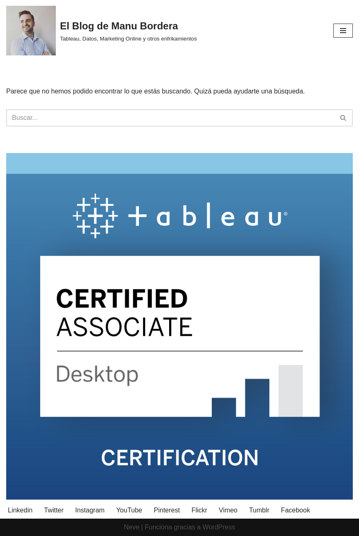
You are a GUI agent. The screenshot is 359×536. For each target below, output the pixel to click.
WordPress (219, 527)
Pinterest (167, 510)
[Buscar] (170, 118)
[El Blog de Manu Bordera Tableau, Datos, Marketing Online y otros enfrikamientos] (101, 30)
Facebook (295, 510)
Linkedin (20, 510)
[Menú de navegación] (343, 31)
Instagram (90, 510)
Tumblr (259, 510)
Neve (131, 527)
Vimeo (228, 510)
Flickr (199, 510)
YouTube (129, 510)
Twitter (54, 510)
